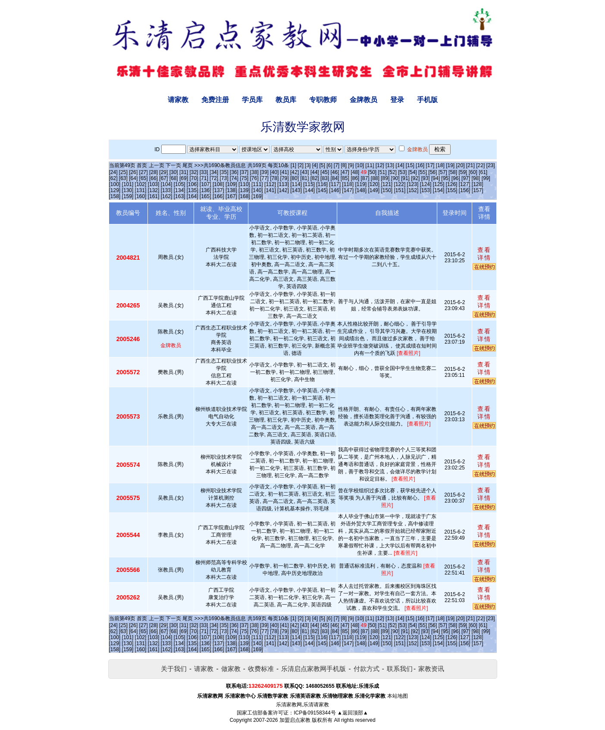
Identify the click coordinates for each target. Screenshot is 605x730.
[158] (115, 196)
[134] (179, 190)
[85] (345, 178)
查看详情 (484, 253)
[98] (475, 178)
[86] (355, 178)
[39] (264, 172)
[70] (193, 178)
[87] (364, 178)
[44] (314, 172)
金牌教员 (363, 99)
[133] (166, 190)
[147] (348, 190)
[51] (382, 172)
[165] (205, 196)
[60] (473, 172)
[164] (192, 196)
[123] (413, 184)
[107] (205, 184)
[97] (465, 178)
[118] (348, 184)
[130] (128, 190)
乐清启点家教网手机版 (313, 668)
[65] (143, 178)
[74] (234, 178)
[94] (435, 178)
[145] (322, 190)
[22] (480, 165)
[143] (296, 190)
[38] (254, 172)
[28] (153, 172)
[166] (218, 196)
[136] (205, 190)
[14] (399, 165)
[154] (439, 190)
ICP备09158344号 (314, 713)
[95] (445, 178)
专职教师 (323, 99)
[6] (329, 165)
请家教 (178, 99)
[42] (294, 172)
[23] (490, 165)
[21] (470, 165)
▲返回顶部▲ (352, 713)
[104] (166, 184)
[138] (231, 190)
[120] (373, 184)
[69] (183, 178)
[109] (231, 184)
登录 (397, 99)
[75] (244, 178)
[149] (373, 190)
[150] (386, 190)
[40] (274, 172)
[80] (294, 178)
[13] (390, 165)
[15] (410, 165)
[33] (204, 172)
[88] (375, 178)
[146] (335, 190)
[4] (315, 165)
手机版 (427, 99)
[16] (420, 165)
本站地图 (397, 696)
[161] (154, 196)
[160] (141, 196)
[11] (369, 165)
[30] (173, 172)
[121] (386, 184)
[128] (477, 184)
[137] (218, 190)
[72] (214, 178)
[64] (133, 178)
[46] (334, 172)
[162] (166, 196)
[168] (244, 196)
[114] (296, 184)
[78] (274, 178)
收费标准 (261, 668)
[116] (322, 184)
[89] (385, 178)
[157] (477, 190)
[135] (192, 190)
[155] (452, 190)
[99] (486, 178)
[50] (372, 172)
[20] (460, 165)
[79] (284, 178)
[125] (439, 184)
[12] (380, 165)
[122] (400, 184)
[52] (392, 172)
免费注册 (215, 99)
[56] (432, 172)
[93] (425, 178)
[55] (422, 172)
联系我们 (400, 668)
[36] (234, 172)
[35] (223, 172)
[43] (304, 172)
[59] (462, 172)
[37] (244, 172)
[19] (450, 165)
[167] (231, 196)
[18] (440, 165)
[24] (113, 172)
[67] (163, 178)
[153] (426, 190)
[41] (284, 172)
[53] (402, 172)
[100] (115, 184)
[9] (351, 165)
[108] (218, 184)
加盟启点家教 (294, 720)
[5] (322, 165)
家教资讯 (431, 668)
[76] (254, 178)
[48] (355, 172)
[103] (154, 184)
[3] (307, 165)
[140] (257, 190)
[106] (192, 184)
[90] (395, 178)
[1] (293, 165)
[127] (464, 184)
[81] (304, 178)
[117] (335, 184)
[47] (345, 172)
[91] (405, 178)
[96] (455, 178)
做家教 (231, 668)
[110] (244, 184)
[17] (430, 165)
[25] (123, 172)
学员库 (252, 99)
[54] (412, 172)
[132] (154, 190)
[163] (179, 196)
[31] (183, 172)
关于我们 (174, 668)
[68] (173, 178)
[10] (359, 165)
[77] (264, 178)
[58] (452, 172)
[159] (128, 196)
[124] (426, 184)
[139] (244, 190)
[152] (413, 190)
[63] (123, 178)
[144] (309, 190)
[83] (324, 178)
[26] (133, 172)
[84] (334, 178)
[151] (400, 190)
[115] (309, 184)
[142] (283, 190)
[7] (336, 165)
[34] (214, 172)
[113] (283, 184)
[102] (141, 184)
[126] (452, 184)
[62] (113, 178)
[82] (314, 178)
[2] (300, 165)
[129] (115, 190)
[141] (270, 190)
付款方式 (366, 668)
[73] (223, 178)
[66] (153, 178)
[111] (257, 184)
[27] (143, 172)
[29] (163, 172)
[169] (257, 196)
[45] (324, 172)
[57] (443, 172)
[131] (141, 190)
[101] (128, 184)
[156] (464, 190)
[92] (415, 178)
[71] (204, 178)
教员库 (286, 99)
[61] (483, 172)
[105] (179, 184)
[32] (193, 172)
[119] (361, 184)
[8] (344, 165)
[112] (270, 184)
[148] (361, 190)
